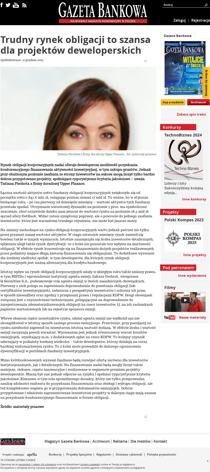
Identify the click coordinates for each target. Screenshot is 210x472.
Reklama (120, 441)
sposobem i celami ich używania (37, 464)
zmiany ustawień (90, 464)
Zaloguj (179, 20)
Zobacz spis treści (191, 114)
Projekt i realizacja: (13, 454)
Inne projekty (194, 254)
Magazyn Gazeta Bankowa (67, 441)
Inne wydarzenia (192, 275)
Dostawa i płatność (129, 454)
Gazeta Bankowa (178, 35)
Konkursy (55, 454)
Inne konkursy (194, 199)
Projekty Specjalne (79, 454)
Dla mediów (140, 441)
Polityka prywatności (161, 454)
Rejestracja (200, 20)
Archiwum (198, 102)
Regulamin (103, 454)
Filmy (169, 287)
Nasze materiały (192, 317)
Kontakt (160, 441)
